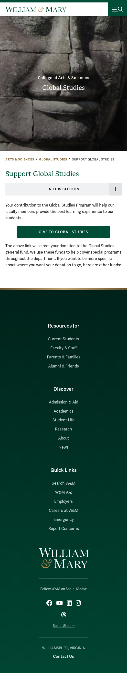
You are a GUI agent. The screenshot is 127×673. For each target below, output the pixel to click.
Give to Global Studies (63, 232)
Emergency (63, 519)
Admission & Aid (63, 402)
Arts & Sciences (19, 159)
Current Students (63, 339)
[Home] (35, 9)
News (64, 447)
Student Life (63, 420)
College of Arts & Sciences (63, 77)
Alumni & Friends (63, 366)
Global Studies (63, 88)
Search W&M (63, 483)
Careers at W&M (63, 510)
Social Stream (63, 626)
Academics (63, 411)
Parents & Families (63, 357)
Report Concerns (63, 528)
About (63, 438)
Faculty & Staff (63, 348)
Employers (63, 501)
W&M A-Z (63, 492)
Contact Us (63, 656)
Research (63, 429)
